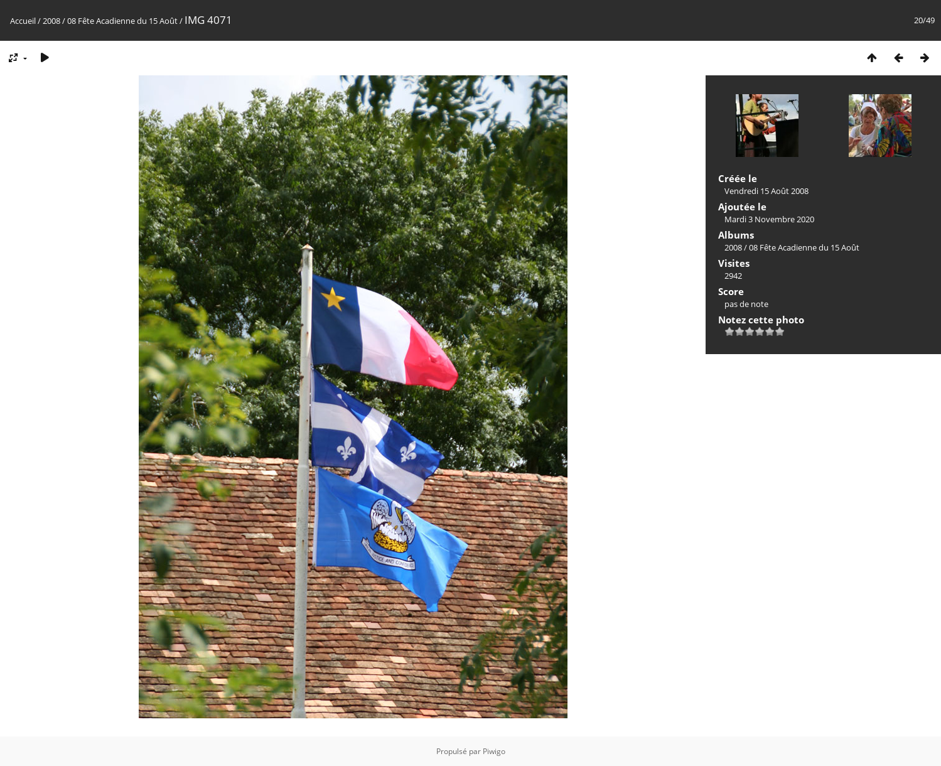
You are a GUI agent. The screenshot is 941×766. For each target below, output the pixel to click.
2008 (51, 20)
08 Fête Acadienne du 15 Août (123, 20)
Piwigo (494, 751)
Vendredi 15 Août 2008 (766, 191)
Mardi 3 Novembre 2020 (769, 219)
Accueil (23, 20)
